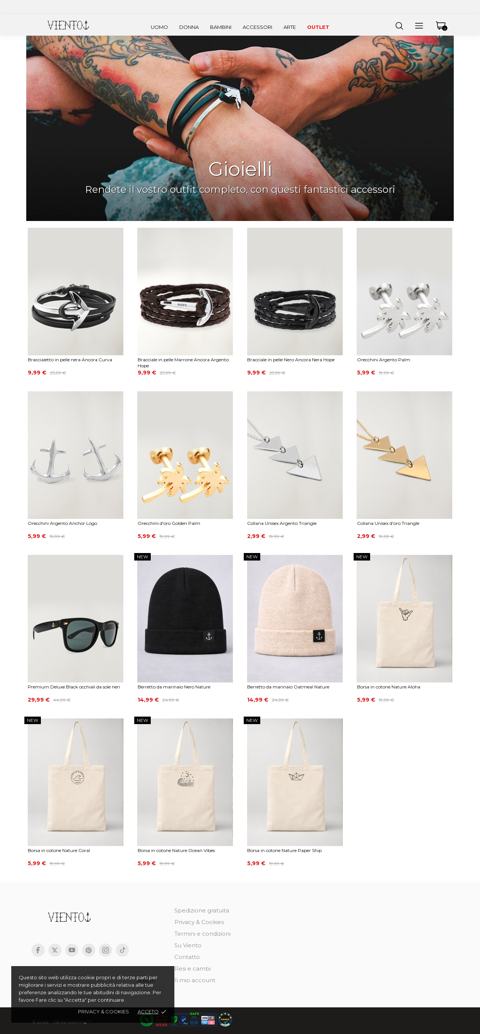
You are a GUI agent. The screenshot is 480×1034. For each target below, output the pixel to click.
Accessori (257, 27)
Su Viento (187, 945)
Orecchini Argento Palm (383, 359)
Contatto (187, 956)
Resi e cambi (192, 968)
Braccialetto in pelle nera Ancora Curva (70, 359)
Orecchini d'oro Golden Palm (169, 523)
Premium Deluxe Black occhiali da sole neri (74, 687)
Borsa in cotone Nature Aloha (388, 687)
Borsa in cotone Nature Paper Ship (284, 850)
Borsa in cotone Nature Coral (59, 850)
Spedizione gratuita (201, 910)
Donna (189, 27)
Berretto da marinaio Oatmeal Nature (288, 687)
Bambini (220, 27)
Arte (290, 27)
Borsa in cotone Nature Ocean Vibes (176, 850)
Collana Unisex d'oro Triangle (388, 523)
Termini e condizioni (202, 933)
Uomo (159, 27)
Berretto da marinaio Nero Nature (174, 687)
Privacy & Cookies (199, 922)
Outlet (318, 27)
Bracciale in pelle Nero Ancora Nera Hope (290, 359)
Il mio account (194, 980)
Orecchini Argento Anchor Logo (62, 523)
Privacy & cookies (103, 1011)
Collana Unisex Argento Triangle (281, 523)
